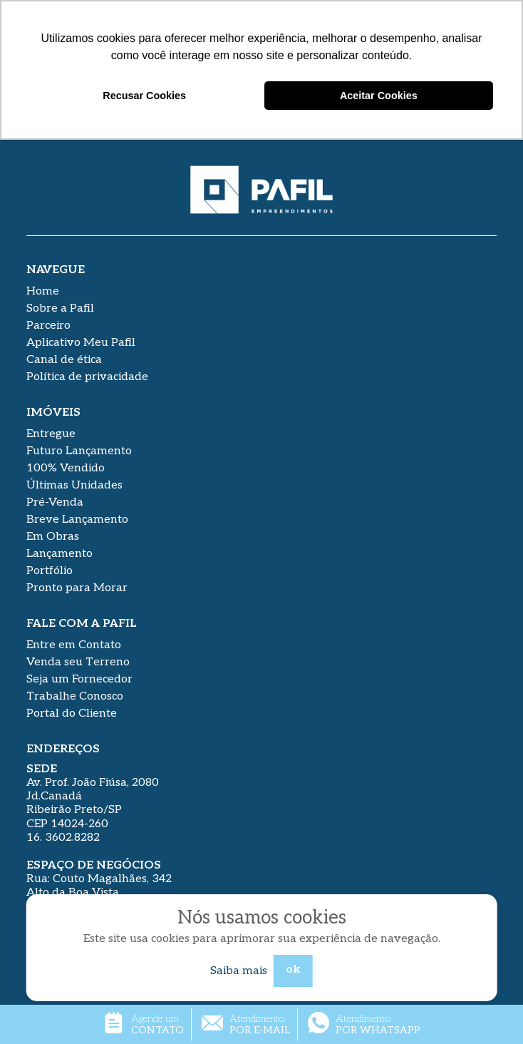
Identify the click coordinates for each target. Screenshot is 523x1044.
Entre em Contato (73, 645)
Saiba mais (238, 971)
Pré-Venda (54, 502)
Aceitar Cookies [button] (379, 95)
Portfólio (49, 571)
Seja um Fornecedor (79, 679)
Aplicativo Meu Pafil (80, 342)
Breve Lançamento (77, 519)
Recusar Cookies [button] (144, 95)
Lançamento (59, 554)
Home (42, 291)
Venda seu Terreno (78, 662)
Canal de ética (64, 360)
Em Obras (52, 536)
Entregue (51, 434)
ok (293, 969)
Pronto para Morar (77, 588)
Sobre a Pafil (60, 308)
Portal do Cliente (71, 713)
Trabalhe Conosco (74, 696)
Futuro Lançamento (79, 451)
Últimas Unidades (74, 485)
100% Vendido (65, 468)
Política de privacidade (87, 377)
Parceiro (48, 325)
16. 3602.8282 (63, 837)
